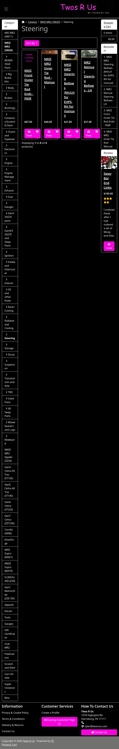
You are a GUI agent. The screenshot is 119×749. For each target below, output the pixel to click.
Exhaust (9, 189)
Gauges (8, 205)
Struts (10, 354)
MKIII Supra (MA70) (8, 567)
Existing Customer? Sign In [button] (59, 721)
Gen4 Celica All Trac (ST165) (9, 472)
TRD (9, 392)
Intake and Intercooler (9, 267)
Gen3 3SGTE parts (9, 217)
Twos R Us (29, 741)
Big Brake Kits (8, 77)
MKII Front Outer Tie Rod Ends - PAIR (28, 84)
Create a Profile (50, 712)
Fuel (9, 197)
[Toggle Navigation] (6, 9)
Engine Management (9, 175)
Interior (8, 281)
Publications (9, 655)
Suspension (9, 365)
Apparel (8, 604)
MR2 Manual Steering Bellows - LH (89, 76)
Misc (7, 698)
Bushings (9, 106)
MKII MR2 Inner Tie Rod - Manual (49, 73)
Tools (7, 617)
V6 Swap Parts (7, 412)
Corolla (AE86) (8, 531)
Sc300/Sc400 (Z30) (9, 579)
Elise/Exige (9, 541)
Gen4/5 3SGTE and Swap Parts (8, 236)
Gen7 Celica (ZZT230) (9, 519)
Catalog (32, 22)
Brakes (8, 96)
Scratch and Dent (9, 665)
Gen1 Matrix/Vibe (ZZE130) (9, 593)
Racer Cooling (9, 308)
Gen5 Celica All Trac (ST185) (9, 490)
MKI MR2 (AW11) (9, 34)
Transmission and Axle (9, 380)
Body (10, 88)
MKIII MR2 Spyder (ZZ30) (8, 455)
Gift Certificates (9, 633)
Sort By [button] (30, 43)
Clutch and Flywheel (9, 135)
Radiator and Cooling (9, 323)
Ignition (9, 254)
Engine (8, 161)
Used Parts (9, 400)
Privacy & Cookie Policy (15, 712)
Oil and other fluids (7, 295)
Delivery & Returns (13, 725)
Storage (8, 346)
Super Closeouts (9, 687)
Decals (8, 611)
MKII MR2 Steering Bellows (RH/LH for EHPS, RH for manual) (69, 90)
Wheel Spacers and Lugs (9, 426)
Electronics (9, 149)
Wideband (9, 440)
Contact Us (8, 731)
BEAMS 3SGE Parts (8, 62)
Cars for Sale (9, 675)
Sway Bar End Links (108, 180)
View (29, 134)
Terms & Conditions (13, 719)
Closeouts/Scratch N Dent (9, 120)
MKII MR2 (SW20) (50, 22)
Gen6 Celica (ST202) (8, 505)
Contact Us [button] (99, 732)
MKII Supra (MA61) (8, 553)
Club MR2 (7, 645)
